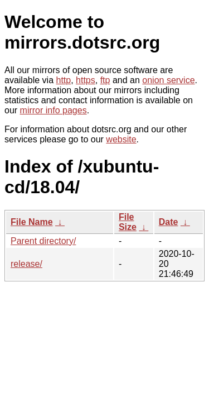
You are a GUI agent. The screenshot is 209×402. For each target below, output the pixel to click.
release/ (26, 264)
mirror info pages (53, 110)
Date (168, 222)
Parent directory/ (43, 241)
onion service (168, 80)
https (85, 80)
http (63, 80)
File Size (128, 222)
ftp (105, 80)
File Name (32, 222)
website (121, 139)
